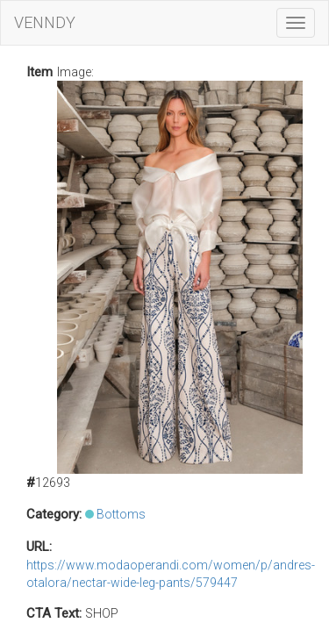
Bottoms (121, 514)
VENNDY (44, 22)
